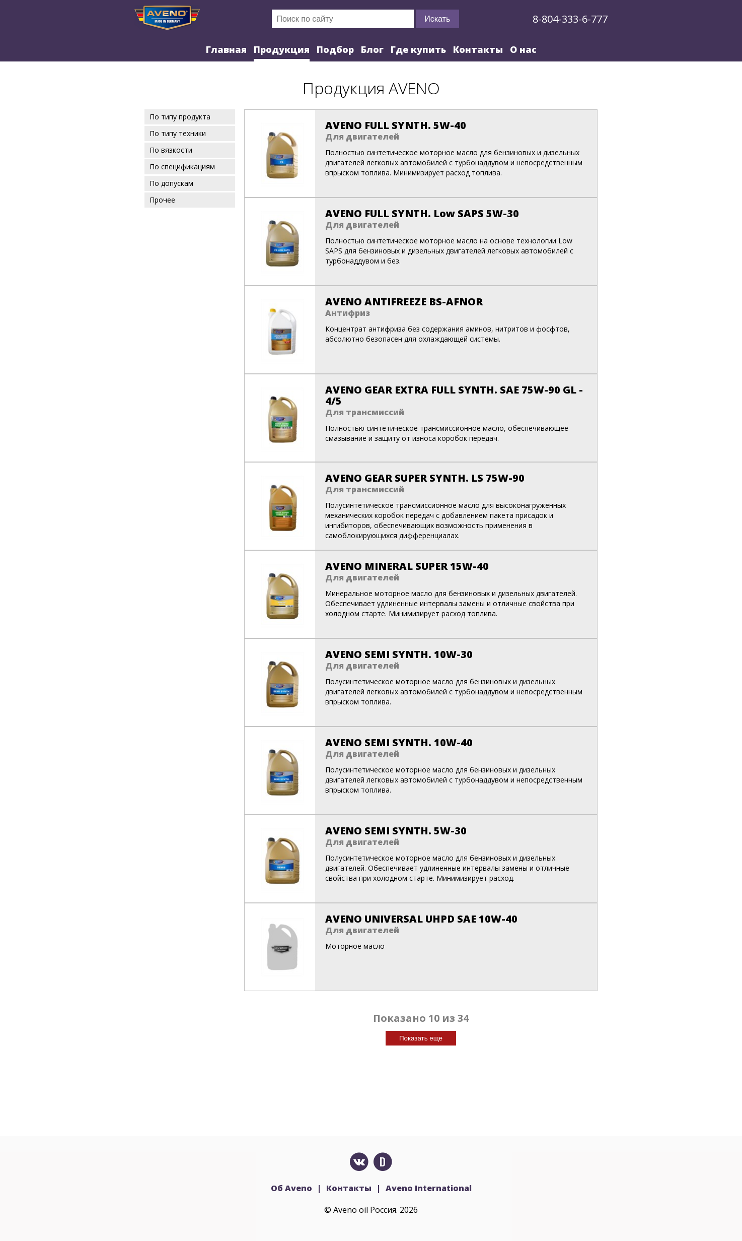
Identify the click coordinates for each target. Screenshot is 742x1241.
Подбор (335, 49)
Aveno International (429, 1188)
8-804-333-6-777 (570, 19)
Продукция (282, 49)
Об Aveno (291, 1188)
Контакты (478, 49)
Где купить (418, 49)
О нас (523, 49)
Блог (372, 49)
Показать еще (420, 1038)
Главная (226, 49)
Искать (437, 19)
